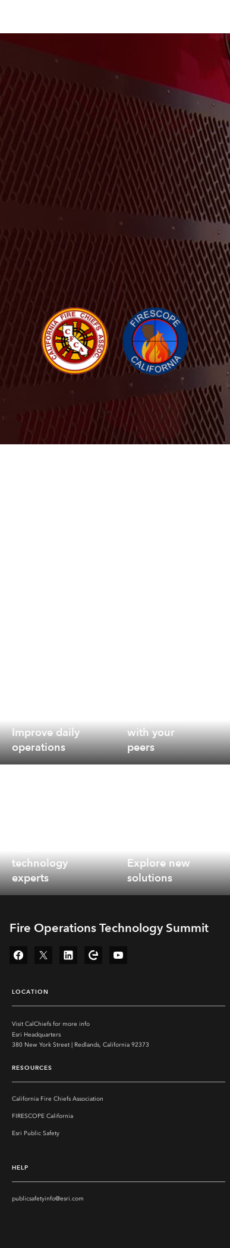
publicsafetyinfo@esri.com (48, 1198)
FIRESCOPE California (42, 1116)
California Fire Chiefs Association (57, 1098)
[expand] (97, 747)
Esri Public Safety (35, 1133)
